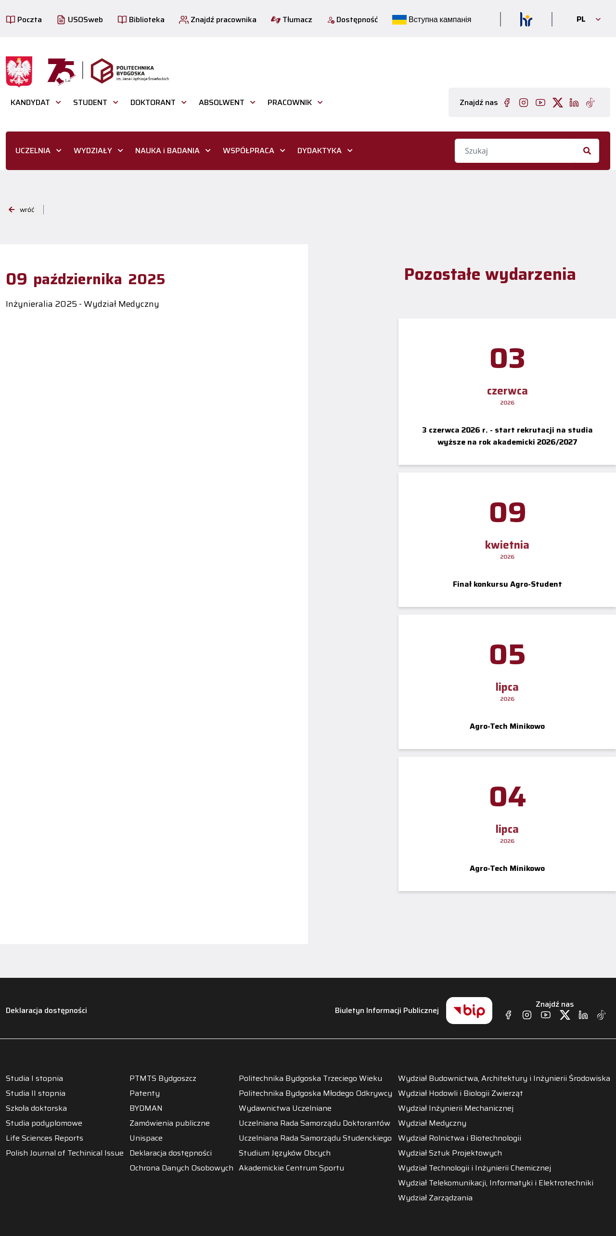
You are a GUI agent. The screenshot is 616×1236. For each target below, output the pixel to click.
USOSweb (79, 19)
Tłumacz (291, 19)
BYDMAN (146, 1108)
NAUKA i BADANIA (167, 151)
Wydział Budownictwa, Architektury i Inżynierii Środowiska (504, 1078)
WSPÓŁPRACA (248, 151)
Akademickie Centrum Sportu (291, 1168)
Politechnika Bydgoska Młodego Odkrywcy (315, 1093)
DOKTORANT (153, 102)
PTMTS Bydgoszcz (162, 1078)
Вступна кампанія (431, 19)
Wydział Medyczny (432, 1123)
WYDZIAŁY (93, 151)
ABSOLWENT (221, 102)
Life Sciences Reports (44, 1138)
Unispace (146, 1138)
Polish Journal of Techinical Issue (65, 1153)
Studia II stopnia (35, 1093)
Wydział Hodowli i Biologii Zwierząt (460, 1093)
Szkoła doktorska (36, 1108)
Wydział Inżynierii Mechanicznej (455, 1108)
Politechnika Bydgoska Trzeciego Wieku (310, 1078)
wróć (21, 209)
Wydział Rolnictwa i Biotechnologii (459, 1138)
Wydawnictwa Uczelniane (285, 1108)
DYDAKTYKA (319, 151)
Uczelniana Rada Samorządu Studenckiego (315, 1138)
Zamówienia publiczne (169, 1123)
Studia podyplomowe (44, 1123)
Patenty (144, 1093)
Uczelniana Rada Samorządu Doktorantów (314, 1123)
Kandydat (30, 102)
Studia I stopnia (34, 1078)
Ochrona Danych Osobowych (181, 1168)
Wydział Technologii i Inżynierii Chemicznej (474, 1168)
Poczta (24, 19)
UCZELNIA (33, 151)
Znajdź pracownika (218, 19)
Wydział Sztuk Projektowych (450, 1153)
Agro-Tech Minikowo (507, 726)
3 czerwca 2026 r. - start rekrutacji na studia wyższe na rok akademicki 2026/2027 (507, 436)
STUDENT (90, 102)
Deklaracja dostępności (46, 1010)
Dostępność (352, 19)
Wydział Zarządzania (435, 1198)
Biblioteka (141, 19)
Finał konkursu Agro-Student (507, 584)
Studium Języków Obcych (285, 1153)
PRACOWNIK (290, 102)
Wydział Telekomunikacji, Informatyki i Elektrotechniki (495, 1183)
